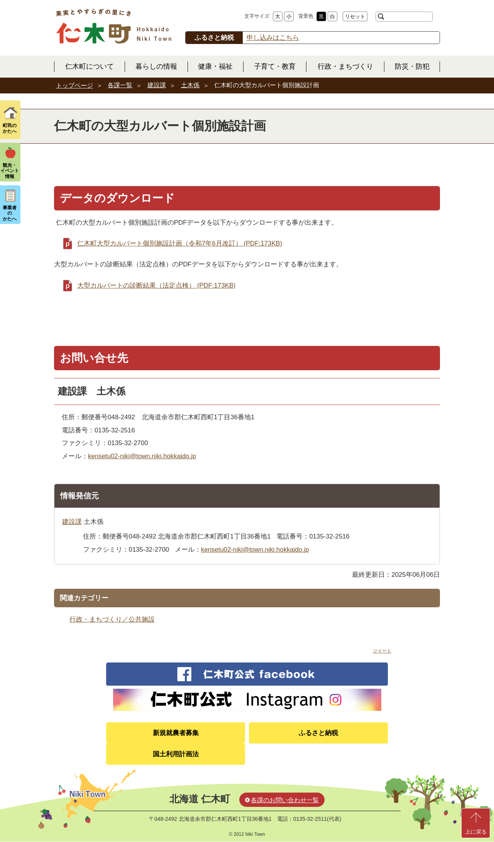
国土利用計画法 (176, 754)
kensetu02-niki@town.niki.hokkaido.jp (142, 456)
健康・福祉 (215, 66)
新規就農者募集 (176, 733)
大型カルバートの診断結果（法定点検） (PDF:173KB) (156, 285)
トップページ (74, 85)
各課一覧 (120, 85)
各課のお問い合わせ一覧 (285, 800)
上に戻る (476, 831)
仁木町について (89, 66)
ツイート (382, 651)
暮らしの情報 (156, 66)
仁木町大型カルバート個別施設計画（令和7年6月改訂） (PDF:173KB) (179, 243)
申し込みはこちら (273, 37)
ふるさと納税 (318, 733)
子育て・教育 (275, 66)
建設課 (156, 85)
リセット (355, 16)
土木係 (190, 85)
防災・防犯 (412, 66)
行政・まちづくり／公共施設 (112, 619)
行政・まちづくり (345, 66)
